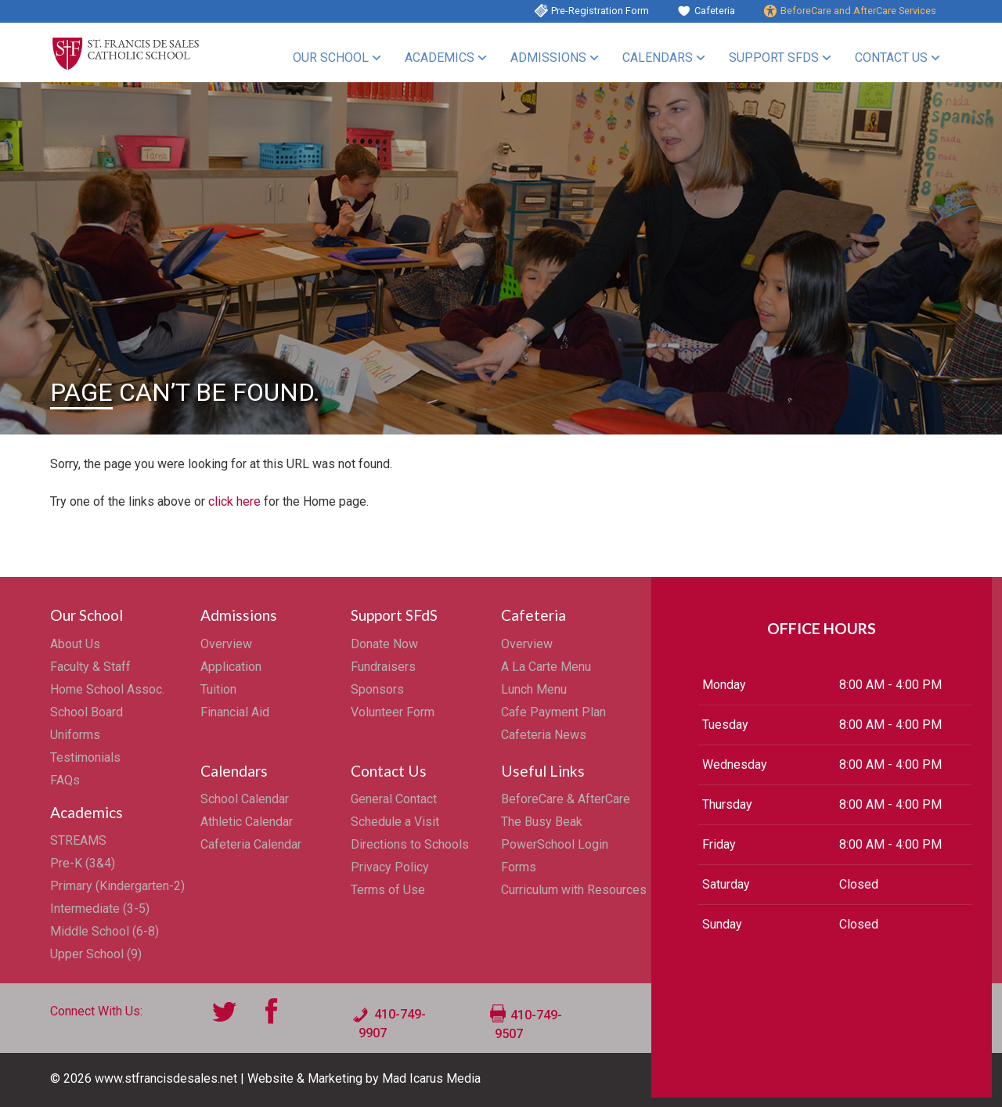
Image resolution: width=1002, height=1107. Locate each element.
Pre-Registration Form (600, 10)
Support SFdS (774, 57)
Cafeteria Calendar (250, 844)
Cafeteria (714, 10)
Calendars (657, 57)
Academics (439, 57)
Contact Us (891, 57)
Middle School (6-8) (104, 931)
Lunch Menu (534, 689)
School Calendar (244, 798)
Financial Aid (234, 712)
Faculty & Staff (90, 666)
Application (230, 666)
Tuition (218, 689)
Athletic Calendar (246, 821)
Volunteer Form (392, 712)
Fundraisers (383, 666)
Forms (518, 867)
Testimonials (85, 757)
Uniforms (75, 734)
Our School (331, 57)
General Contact (394, 798)
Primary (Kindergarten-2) (117, 885)
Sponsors (377, 689)
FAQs (65, 780)
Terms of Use (388, 889)
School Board (86, 712)
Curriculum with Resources (574, 889)
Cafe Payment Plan (553, 712)
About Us (75, 643)
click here (234, 501)
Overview (226, 643)
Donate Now (384, 643)
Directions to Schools (410, 844)
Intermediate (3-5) (100, 908)
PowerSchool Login (554, 844)
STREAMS (78, 840)
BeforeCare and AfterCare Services (858, 10)
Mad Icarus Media (431, 1078)
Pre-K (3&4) (82, 863)
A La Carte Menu (546, 666)
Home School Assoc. (107, 689)
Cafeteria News (543, 734)
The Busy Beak (541, 821)
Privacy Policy (390, 867)
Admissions (548, 57)
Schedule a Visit (395, 821)
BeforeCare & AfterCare (565, 798)
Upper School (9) (96, 954)
